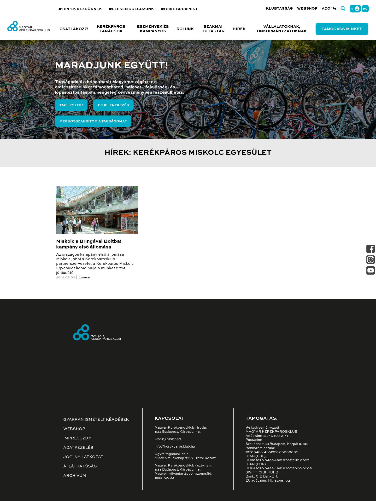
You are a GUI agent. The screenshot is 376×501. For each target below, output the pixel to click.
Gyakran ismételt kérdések (96, 420)
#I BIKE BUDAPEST (179, 9)
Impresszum (77, 438)
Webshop (307, 8)
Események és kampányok (153, 29)
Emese (84, 277)
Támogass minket (342, 29)
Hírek (239, 29)
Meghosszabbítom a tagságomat (93, 121)
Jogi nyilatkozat (83, 457)
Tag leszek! (71, 105)
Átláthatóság (80, 466)
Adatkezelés (78, 448)
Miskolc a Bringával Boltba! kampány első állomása (88, 244)
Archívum (74, 476)
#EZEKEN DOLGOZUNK (131, 9)
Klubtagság (279, 8)
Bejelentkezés (113, 105)
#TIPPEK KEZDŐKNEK (80, 9)
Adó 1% (329, 8)
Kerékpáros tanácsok (111, 29)
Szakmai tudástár (213, 29)
